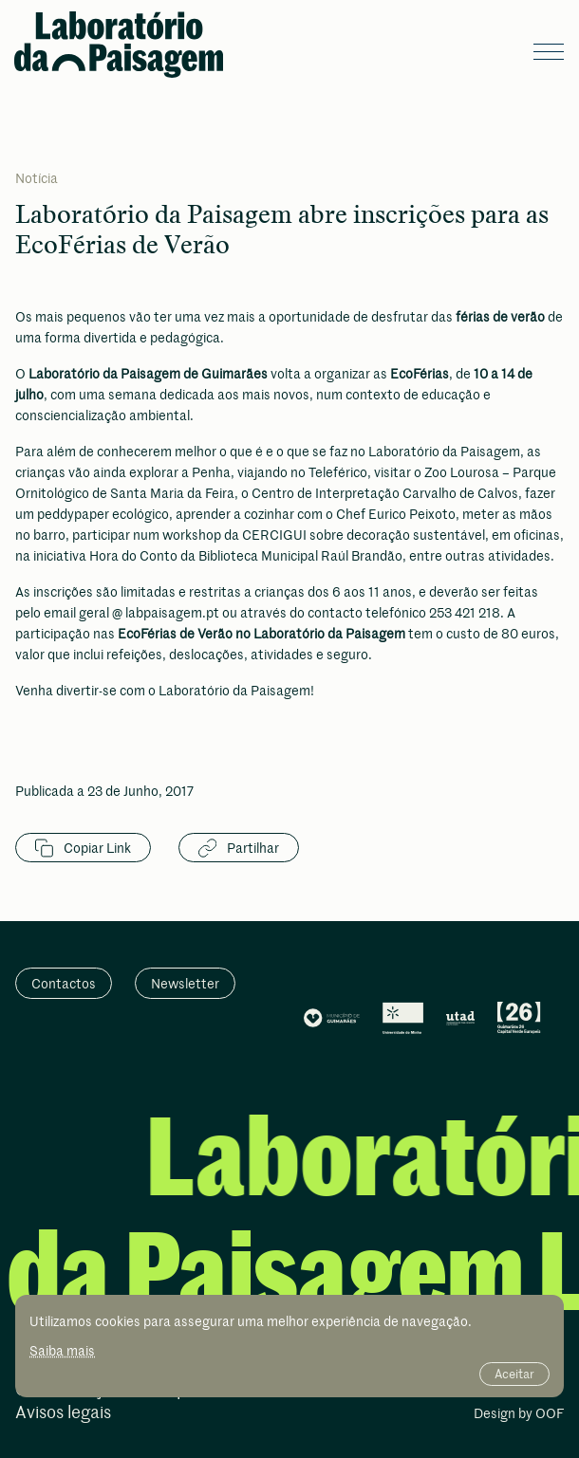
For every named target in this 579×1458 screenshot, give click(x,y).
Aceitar (514, 1373)
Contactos (63, 983)
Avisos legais (63, 1413)
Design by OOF (519, 1414)
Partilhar (238, 848)
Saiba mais (62, 1350)
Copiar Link (83, 848)
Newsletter (185, 983)
